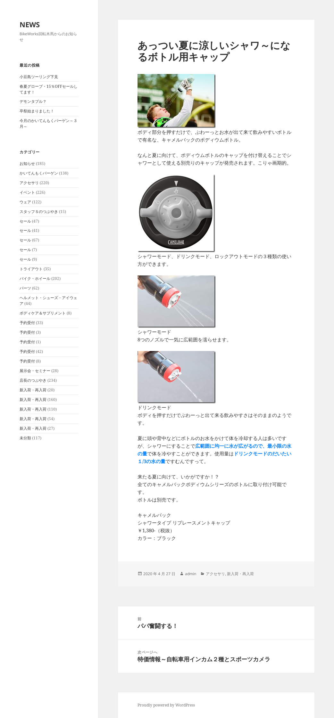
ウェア (25, 202)
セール (25, 221)
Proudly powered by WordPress (166, 705)
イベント (27, 192)
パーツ (25, 288)
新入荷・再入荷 (33, 390)
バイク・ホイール (35, 278)
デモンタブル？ (33, 101)
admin (190, 573)
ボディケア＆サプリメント (43, 313)
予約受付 (27, 322)
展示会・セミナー (35, 370)
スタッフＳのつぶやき (39, 211)
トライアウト (31, 269)
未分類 (25, 438)
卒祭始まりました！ (37, 111)
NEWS (30, 24)
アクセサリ (29, 182)
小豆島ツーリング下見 (39, 76)
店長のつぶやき (33, 380)
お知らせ (27, 163)
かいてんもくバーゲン (39, 173)
